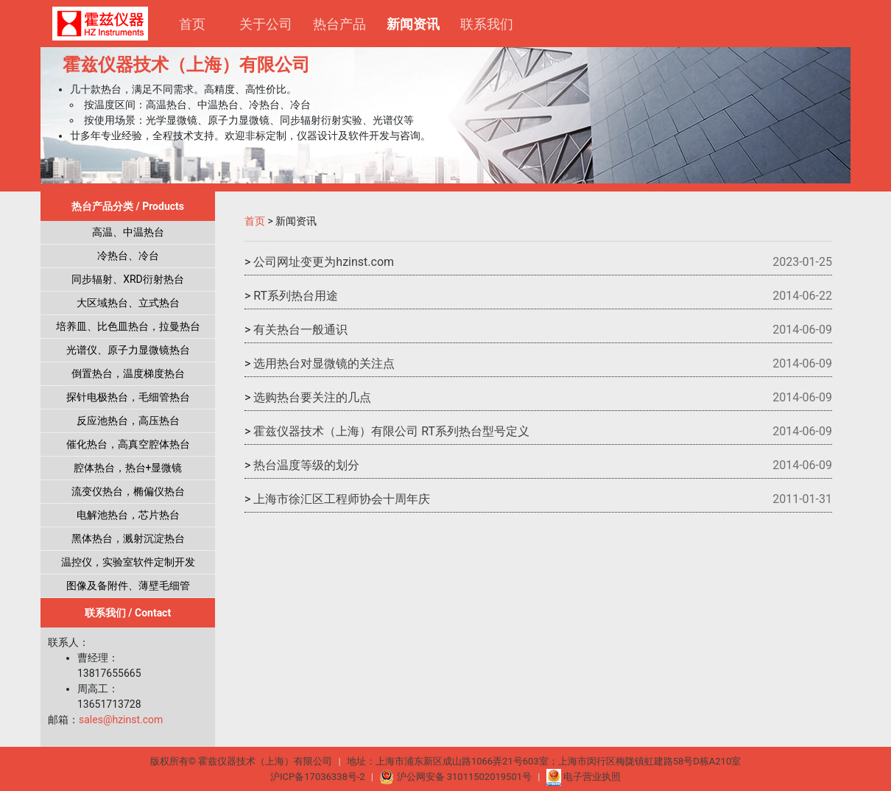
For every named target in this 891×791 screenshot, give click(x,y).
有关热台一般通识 (300, 330)
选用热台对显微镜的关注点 (324, 363)
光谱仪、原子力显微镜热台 (128, 350)
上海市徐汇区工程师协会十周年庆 (341, 499)
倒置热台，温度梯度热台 (128, 373)
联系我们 (486, 24)
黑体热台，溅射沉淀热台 (128, 538)
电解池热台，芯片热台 (128, 515)
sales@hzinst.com (121, 719)
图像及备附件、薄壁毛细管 (128, 585)
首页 (192, 24)
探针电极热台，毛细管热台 (128, 397)
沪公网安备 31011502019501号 (456, 776)
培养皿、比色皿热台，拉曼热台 (128, 326)
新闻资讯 (418, 22)
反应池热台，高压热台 (128, 420)
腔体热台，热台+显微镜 (128, 468)
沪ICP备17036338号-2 (317, 776)
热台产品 (339, 24)
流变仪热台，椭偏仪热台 (128, 491)
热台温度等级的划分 (306, 465)
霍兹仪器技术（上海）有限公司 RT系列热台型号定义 (391, 431)
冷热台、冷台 (128, 255)
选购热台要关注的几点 (312, 397)
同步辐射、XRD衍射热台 (127, 279)
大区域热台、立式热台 (128, 303)
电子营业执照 (583, 776)
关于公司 (265, 24)
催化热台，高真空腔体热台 (128, 444)
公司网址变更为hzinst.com (323, 262)
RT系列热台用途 (295, 296)
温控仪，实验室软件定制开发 (128, 562)
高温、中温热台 (128, 232)
